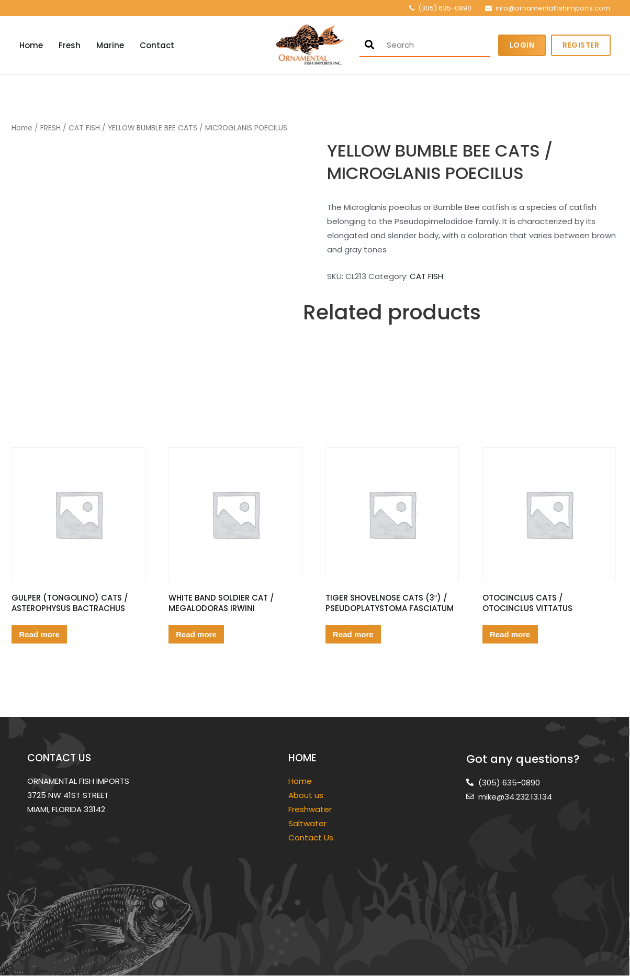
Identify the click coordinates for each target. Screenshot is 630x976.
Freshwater (311, 809)
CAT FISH (84, 128)
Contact (157, 45)
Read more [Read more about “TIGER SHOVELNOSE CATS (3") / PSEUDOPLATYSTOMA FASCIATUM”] (353, 634)
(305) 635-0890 (444, 8)
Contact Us (310, 837)
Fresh (70, 45)
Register (580, 45)
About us (305, 795)
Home (31, 45)
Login (522, 45)
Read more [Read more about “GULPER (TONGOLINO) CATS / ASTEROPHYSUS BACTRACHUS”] (39, 634)
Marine (110, 45)
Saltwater (308, 823)
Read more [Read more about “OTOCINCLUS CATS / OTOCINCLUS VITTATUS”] (510, 634)
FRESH (50, 128)
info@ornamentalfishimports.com (553, 8)
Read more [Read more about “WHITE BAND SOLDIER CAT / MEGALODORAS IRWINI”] (196, 634)
